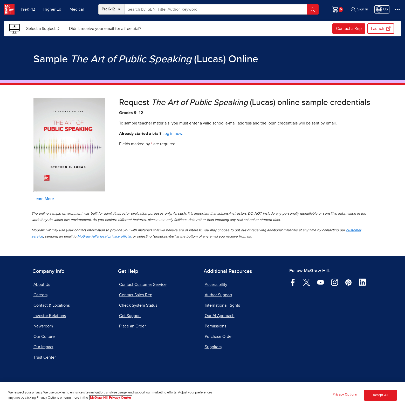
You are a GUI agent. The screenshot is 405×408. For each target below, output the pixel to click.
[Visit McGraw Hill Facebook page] (292, 282)
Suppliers (213, 347)
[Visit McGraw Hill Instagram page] (334, 282)
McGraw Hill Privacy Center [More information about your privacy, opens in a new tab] (110, 399)
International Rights (222, 305)
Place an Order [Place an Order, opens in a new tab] (132, 326)
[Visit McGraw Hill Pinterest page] (348, 282)
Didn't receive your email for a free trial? (105, 29)
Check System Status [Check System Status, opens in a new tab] (138, 305)
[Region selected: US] (381, 9)
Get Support (130, 316)
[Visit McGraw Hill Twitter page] (306, 282)
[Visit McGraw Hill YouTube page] (320, 282)
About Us (41, 284)
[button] (359, 9)
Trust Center (44, 357)
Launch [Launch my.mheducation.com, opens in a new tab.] (380, 28)
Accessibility (216, 284)
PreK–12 (28, 9)
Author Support (218, 295)
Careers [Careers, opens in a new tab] (40, 295)
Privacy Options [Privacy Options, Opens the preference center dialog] (345, 396)
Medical (77, 9)
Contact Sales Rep (135, 295)
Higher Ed (52, 9)
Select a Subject (44, 29)
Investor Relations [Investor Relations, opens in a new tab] (49, 316)
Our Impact (43, 347)
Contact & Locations (51, 305)
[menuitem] (43, 28)
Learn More (43, 199)
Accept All (380, 397)
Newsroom (43, 326)
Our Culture (44, 336)
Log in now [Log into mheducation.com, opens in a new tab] (172, 133)
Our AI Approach (220, 316)
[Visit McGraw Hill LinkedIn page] (362, 282)
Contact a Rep (349, 29)
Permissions (215, 326)
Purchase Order (219, 336)
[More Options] (397, 9)
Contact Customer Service (143, 284)
